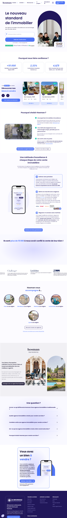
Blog (53, 504)
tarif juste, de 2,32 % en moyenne (46, 222)
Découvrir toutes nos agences (33, 329)
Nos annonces (43, 502)
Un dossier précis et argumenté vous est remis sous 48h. (47, 186)
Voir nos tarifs (55, 143)
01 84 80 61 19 (47, 2)
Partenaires (55, 502)
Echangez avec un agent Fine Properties (14, 386)
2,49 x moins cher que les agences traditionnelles (47, 141)
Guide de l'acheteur (44, 505)
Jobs (54, 507)
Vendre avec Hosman (45, 220)
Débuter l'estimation (20, 39)
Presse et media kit (56, 505)
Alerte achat (42, 504)
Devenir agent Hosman (57, 509)
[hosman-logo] (7, 2)
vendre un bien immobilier (27, 468)
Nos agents (29, 504)
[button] (2, 515)
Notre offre (29, 502)
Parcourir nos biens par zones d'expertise (33, 333)
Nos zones (29, 505)
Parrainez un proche (31, 513)
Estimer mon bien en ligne (42, 148)
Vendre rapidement (31, 511)
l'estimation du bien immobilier (27, 472)
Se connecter (30, 515)
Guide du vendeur (31, 507)
